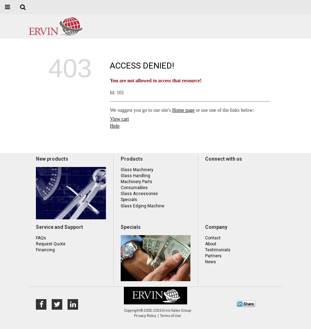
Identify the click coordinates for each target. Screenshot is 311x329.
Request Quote (50, 243)
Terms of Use (170, 316)
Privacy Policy (145, 316)
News (210, 261)
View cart (119, 119)
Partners (213, 255)
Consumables (134, 187)
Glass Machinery (137, 169)
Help (114, 126)
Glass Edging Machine (142, 206)
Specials (129, 199)
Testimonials (217, 249)
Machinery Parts (136, 181)
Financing (45, 249)
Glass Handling (135, 175)
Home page (183, 110)
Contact (213, 238)
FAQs (41, 238)
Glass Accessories (139, 193)
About (210, 243)
